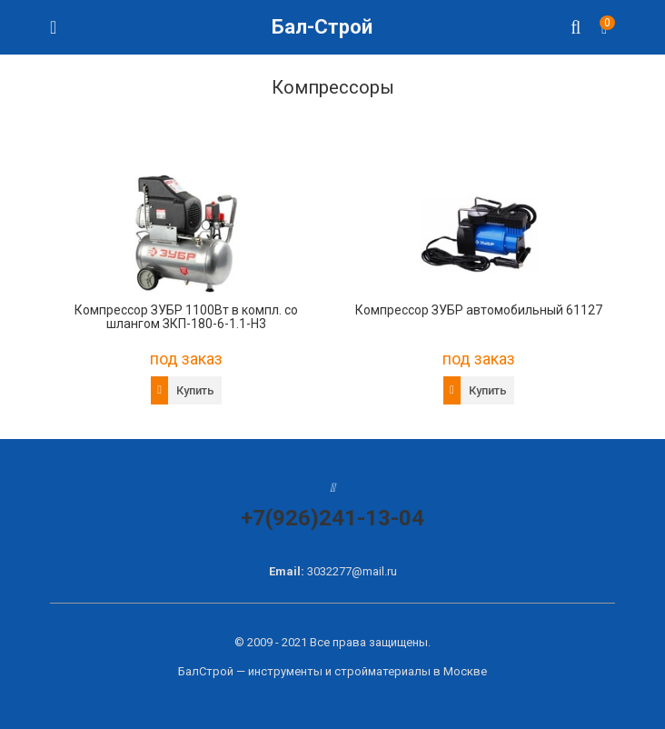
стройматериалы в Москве (410, 671)
